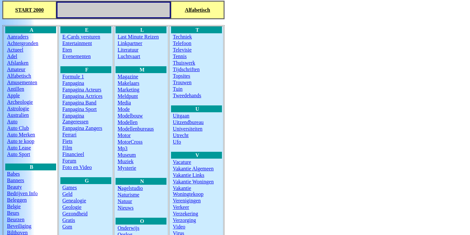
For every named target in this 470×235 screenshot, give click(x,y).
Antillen (15, 89)
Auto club (18, 128)
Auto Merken (21, 134)
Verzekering (185, 213)
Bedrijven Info (22, 193)
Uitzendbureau (188, 122)
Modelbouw (130, 115)
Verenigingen (187, 200)
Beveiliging (19, 226)
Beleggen (17, 200)
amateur (16, 69)
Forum (69, 161)
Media (124, 102)
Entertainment (77, 43)
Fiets (67, 141)
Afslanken (18, 63)
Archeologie (20, 102)
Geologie (72, 207)
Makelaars (128, 83)
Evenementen (76, 56)
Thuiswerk (184, 63)
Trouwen (182, 82)
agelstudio (130, 188)
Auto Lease (19, 147)
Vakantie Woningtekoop (188, 191)
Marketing (128, 89)
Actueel (15, 50)
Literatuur (128, 50)
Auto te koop (21, 141)
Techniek (182, 36)
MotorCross (130, 142)
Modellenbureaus (136, 129)
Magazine (128, 76)
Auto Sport (18, 154)
